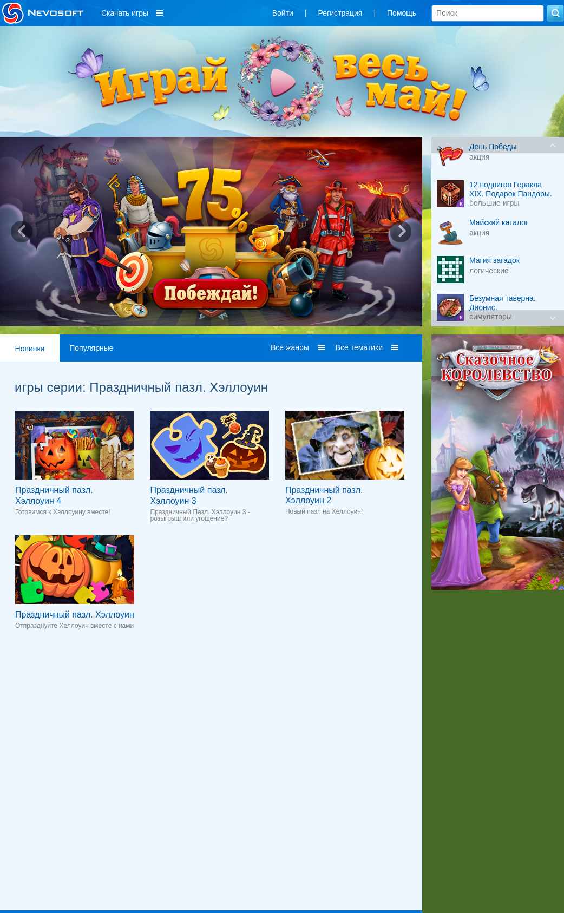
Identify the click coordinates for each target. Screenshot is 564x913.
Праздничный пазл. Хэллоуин (74, 614)
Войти (282, 13)
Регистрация (340, 13)
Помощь (401, 13)
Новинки (30, 348)
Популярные (91, 348)
